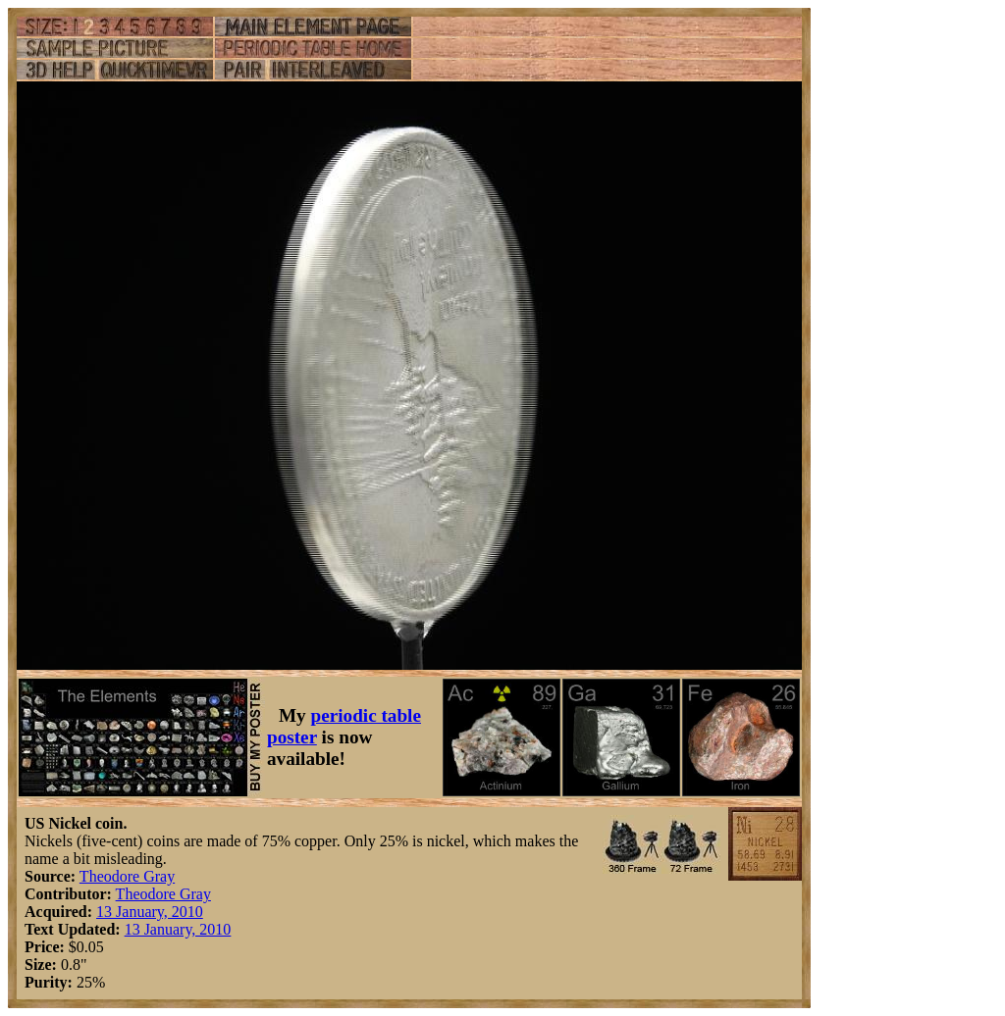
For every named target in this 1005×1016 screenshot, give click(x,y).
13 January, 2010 (149, 911)
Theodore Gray (127, 876)
